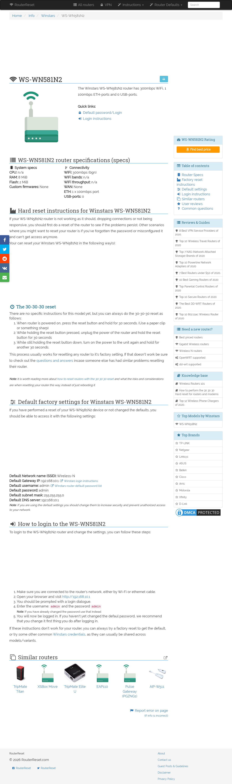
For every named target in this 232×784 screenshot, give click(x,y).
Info (32, 16)
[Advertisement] (88, 49)
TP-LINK (182, 443)
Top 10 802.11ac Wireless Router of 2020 (197, 316)
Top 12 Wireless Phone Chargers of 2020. (197, 402)
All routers (83, 5)
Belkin (181, 470)
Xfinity (181, 497)
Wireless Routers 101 (190, 383)
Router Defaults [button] (165, 5)
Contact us (164, 759)
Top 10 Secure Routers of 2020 (196, 296)
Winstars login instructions (79, 481)
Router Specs (190, 175)
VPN (106, 5)
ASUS (181, 463)
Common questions (195, 208)
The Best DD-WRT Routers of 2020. (195, 305)
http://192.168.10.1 (76, 597)
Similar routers (191, 199)
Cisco (180, 476)
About (161, 753)
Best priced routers (189, 337)
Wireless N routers (188, 350)
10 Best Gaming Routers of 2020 (197, 279)
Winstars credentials (69, 634)
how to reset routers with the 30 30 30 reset (85, 379)
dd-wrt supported (188, 364)
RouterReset (21, 5)
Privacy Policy (166, 778)
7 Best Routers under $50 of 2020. (198, 273)
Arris (180, 483)
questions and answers (55, 361)
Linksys (181, 456)
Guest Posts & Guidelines (173, 766)
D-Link (181, 503)
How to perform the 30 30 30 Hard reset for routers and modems (197, 392)
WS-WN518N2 (186, 424)
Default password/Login (100, 113)
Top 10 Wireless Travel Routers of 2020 (197, 243)
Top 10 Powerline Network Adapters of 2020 (193, 264)
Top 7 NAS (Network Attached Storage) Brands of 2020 (195, 253)
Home (17, 16)
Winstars (48, 16)
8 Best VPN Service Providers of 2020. (197, 232)
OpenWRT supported (190, 357)
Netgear (182, 449)
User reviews (190, 204)
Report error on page (148, 713)
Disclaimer (164, 772)
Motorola (182, 490)
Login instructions (94, 119)
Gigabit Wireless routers (192, 344)
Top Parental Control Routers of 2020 (196, 288)
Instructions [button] (130, 5)
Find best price (198, 149)
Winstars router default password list (76, 486)
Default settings (192, 189)
